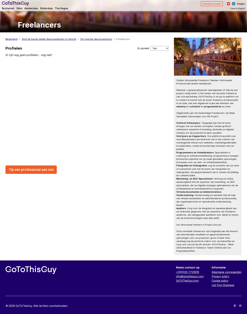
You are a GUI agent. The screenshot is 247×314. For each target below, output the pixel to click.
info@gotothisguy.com (190, 276)
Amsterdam (37, 9)
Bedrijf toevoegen (206, 4)
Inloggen (237, 4)
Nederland (11, 39)
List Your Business (223, 285)
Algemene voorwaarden (227, 272)
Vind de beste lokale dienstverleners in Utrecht (49, 39)
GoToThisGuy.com (187, 280)
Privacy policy (220, 276)
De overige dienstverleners (96, 39)
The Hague (70, 9)
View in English (233, 9)
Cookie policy (220, 280)
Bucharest (12, 9)
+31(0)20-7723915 (187, 272)
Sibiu (24, 9)
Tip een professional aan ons (31, 170)
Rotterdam (54, 9)
